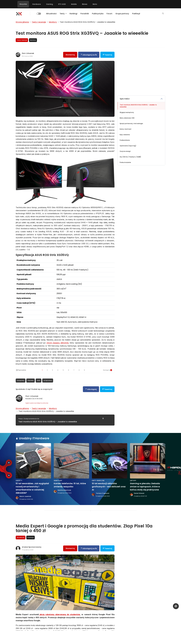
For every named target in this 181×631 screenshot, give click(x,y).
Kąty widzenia (125, 135)
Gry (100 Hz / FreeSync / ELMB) (130, 157)
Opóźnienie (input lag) (128, 146)
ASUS (38, 380)
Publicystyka (97, 13)
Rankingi (73, 13)
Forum (109, 13)
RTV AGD (62, 4)
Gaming (49, 4)
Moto (95, 4)
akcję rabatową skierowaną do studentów (59, 614)
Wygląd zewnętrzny (127, 112)
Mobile (74, 4)
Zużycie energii (125, 151)
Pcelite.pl (136, 13)
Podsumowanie (125, 162)
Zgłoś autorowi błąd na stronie (36, 403)
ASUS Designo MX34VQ (57, 343)
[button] (163, 13)
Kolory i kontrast (125, 129)
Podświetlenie (125, 140)
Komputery (20, 380)
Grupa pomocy (122, 13)
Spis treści (125, 98)
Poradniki (84, 13)
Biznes (84, 4)
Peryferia (31, 380)
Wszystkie (23, 4)
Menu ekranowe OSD (127, 118)
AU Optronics (48, 380)
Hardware (36, 4)
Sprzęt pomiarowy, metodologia (131, 123)
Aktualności (51, 13)
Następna (107, 370)
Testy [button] (62, 13)
